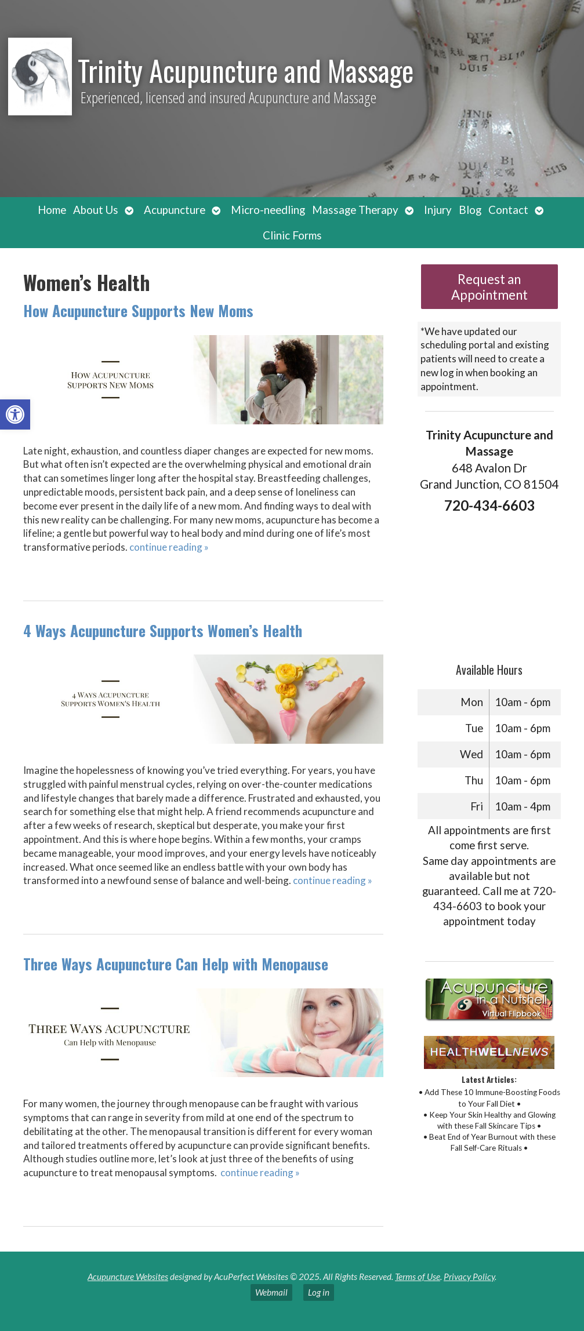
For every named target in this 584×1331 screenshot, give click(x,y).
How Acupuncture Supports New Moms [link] (138, 310)
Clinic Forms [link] (292, 235)
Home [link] (52, 209)
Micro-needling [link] (268, 209)
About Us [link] (95, 209)
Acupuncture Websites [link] (128, 1276)
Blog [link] (470, 209)
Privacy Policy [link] (469, 1276)
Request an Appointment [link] (489, 287)
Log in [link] (318, 1292)
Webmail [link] (271, 1292)
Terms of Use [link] (417, 1276)
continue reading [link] (169, 547)
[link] (15, 414)
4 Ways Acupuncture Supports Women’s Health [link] (162, 630)
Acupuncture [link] (174, 209)
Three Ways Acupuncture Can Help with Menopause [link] (175, 963)
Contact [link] (508, 209)
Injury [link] (438, 209)
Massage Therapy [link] (355, 209)
